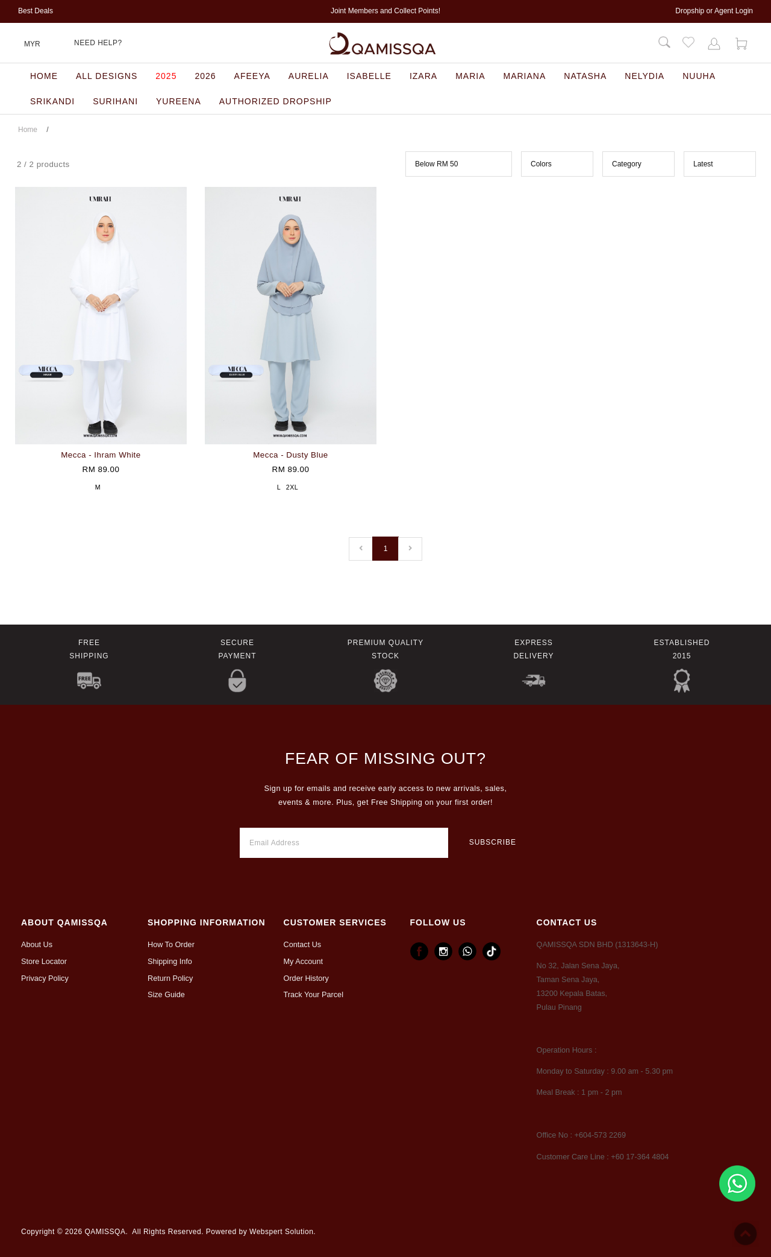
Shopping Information (207, 922)
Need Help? (98, 43)
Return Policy (170, 978)
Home (44, 76)
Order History (306, 978)
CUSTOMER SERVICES (335, 922)
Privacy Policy (45, 978)
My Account (303, 961)
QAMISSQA (104, 1231)
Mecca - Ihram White (100, 454)
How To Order (171, 944)
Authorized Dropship (275, 101)
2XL (292, 487)
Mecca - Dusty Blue (290, 454)
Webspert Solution (281, 1231)
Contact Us (303, 944)
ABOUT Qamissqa (64, 922)
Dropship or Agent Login (714, 11)
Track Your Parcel (313, 995)
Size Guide (166, 995)
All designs (106, 76)
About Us (36, 944)
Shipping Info (170, 961)
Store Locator (44, 961)
